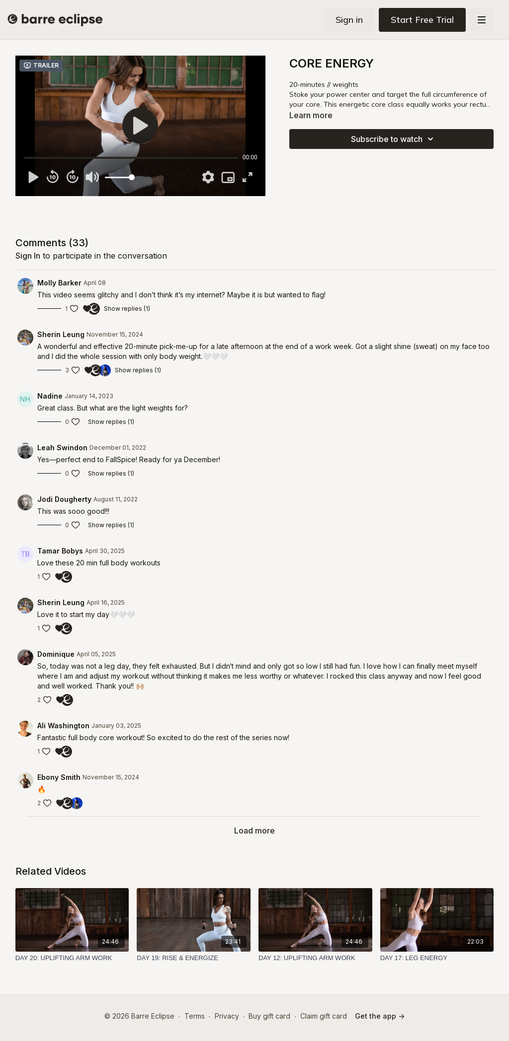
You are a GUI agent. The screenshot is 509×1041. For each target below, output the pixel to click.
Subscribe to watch (393, 139)
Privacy (227, 1016)
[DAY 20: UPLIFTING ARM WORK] (72, 958)
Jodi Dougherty (64, 499)
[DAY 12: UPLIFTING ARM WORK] (315, 958)
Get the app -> (380, 1016)
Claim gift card (323, 1016)
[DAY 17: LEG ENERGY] (437, 958)
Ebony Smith (59, 777)
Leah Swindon (62, 447)
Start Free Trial (422, 19)
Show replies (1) (127, 308)
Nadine (50, 396)
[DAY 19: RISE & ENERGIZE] (194, 958)
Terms (194, 1016)
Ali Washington (63, 725)
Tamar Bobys (60, 551)
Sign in (349, 19)
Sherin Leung (61, 334)
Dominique (56, 654)
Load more (254, 830)
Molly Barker (59, 282)
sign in (27, 256)
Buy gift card (269, 1016)
